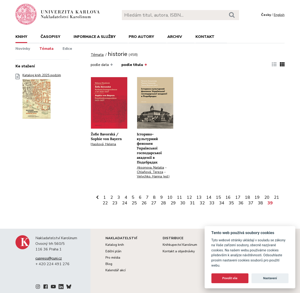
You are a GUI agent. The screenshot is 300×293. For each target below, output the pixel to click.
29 (173, 203)
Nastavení (270, 278)
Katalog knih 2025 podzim (41, 97)
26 (144, 203)
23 (114, 203)
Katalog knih (114, 244)
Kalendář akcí (115, 270)
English (279, 15)
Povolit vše (229, 278)
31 (192, 203)
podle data (102, 64)
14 (208, 197)
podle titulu (134, 64)
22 (105, 203)
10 (169, 197)
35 (231, 203)
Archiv (174, 36)
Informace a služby (95, 36)
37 (250, 203)
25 (134, 203)
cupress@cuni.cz (48, 258)
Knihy (21, 36)
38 (260, 203)
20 (267, 197)
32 (202, 203)
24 (124, 203)
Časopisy (50, 36)
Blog (108, 264)
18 (247, 197)
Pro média (112, 257)
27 (153, 203)
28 (163, 203)
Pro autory (141, 36)
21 (276, 197)
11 (179, 197)
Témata (46, 48)
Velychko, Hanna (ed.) (153, 176)
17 (237, 197)
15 (218, 197)
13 (199, 197)
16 (228, 197)
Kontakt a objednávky (179, 251)
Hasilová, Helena (103, 144)
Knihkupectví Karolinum (180, 244)
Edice (67, 48)
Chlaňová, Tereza (150, 172)
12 (189, 197)
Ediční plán (113, 251)
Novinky (22, 48)
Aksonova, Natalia (150, 167)
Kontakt (204, 36)
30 (182, 203)
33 (211, 203)
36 (241, 203)
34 (221, 203)
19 (257, 197)
